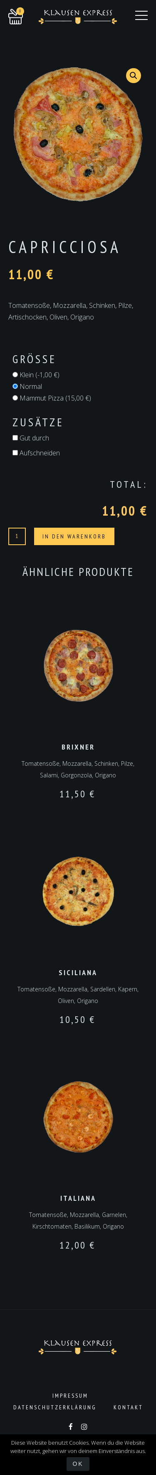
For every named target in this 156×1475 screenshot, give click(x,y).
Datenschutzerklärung (55, 1407)
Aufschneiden (36, 452)
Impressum (70, 1395)
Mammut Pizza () (51, 398)
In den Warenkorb (74, 536)
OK (77, 1463)
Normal (27, 386)
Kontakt (128, 1407)
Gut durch (30, 437)
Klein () (35, 374)
